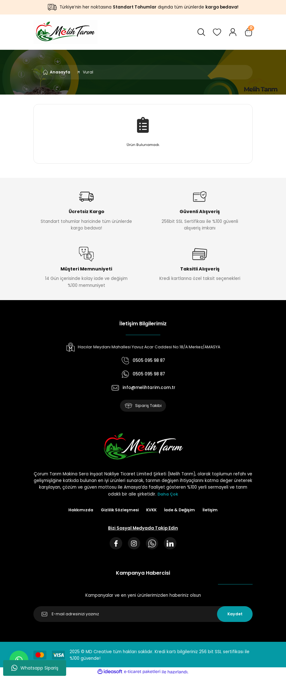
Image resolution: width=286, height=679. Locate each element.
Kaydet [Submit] (235, 617)
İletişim (214, 511)
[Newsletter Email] (143, 617)
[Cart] (248, 32)
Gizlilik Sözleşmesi (119, 511)
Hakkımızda (77, 511)
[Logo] (65, 32)
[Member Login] (233, 32)
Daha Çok (168, 495)
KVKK (151, 511)
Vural (88, 72)
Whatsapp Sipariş (34, 667)
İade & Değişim (181, 511)
